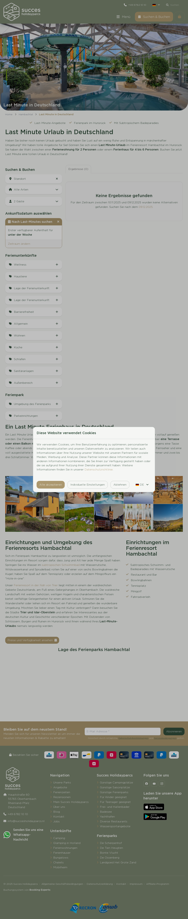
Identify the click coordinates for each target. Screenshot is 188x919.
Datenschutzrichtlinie (98, 469)
